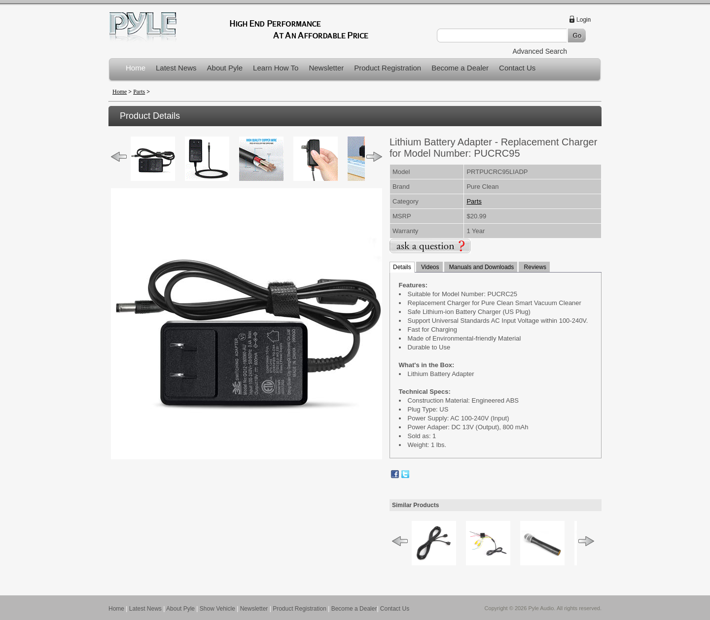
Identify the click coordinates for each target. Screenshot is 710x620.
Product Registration (387, 68)
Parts (139, 91)
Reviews (534, 267)
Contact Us (517, 68)
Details (402, 267)
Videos (429, 267)
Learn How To (275, 68)
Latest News (176, 68)
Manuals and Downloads (481, 267)
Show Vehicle (217, 608)
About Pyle (225, 68)
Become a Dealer (460, 68)
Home (135, 68)
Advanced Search (539, 51)
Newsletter (326, 68)
